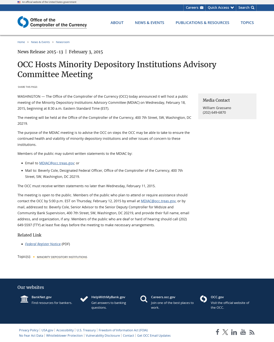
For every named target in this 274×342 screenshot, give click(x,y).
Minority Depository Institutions (62, 257)
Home (21, 42)
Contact (128, 335)
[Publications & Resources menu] (202, 22)
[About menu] (117, 22)
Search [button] (243, 7)
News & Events (40, 42)
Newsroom (63, 42)
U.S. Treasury (86, 330)
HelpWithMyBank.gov (108, 297)
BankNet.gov (42, 297)
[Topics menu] (247, 22)
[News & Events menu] (149, 22)
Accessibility (65, 330)
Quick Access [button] (218, 7)
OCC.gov (217, 297)
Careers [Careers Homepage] (192, 7)
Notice (43, 244)
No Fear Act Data (31, 335)
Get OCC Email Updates (154, 335)
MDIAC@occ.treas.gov (56, 163)
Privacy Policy (28, 330)
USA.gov (47, 330)
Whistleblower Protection (64, 335)
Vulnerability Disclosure (103, 335)
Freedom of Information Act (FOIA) (123, 330)
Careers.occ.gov (163, 297)
